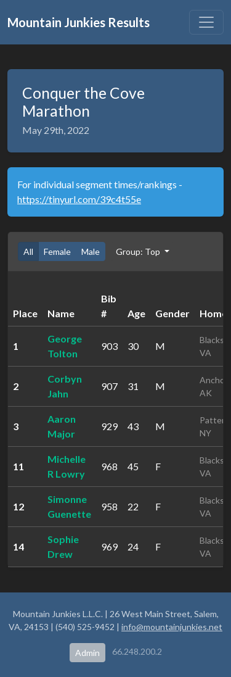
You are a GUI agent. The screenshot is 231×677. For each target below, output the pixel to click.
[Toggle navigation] (206, 22)
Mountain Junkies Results (78, 22)
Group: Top (139, 251)
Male (90, 251)
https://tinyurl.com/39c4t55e (79, 199)
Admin (87, 652)
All (28, 251)
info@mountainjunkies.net (171, 626)
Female (57, 251)
